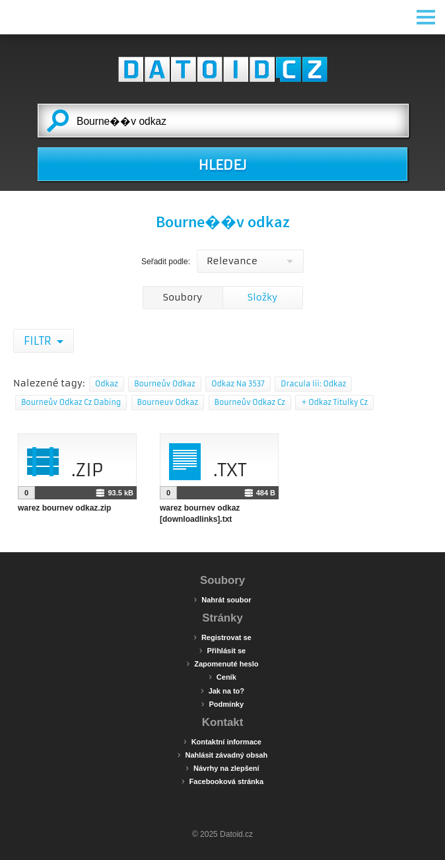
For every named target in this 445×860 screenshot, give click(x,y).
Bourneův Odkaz (164, 383)
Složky (262, 297)
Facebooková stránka (222, 780)
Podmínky (222, 703)
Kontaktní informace (222, 741)
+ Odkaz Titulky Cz (334, 402)
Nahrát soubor (223, 599)
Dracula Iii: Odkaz (313, 383)
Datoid (222, 69)
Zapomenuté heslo (223, 663)
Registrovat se (222, 636)
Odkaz (106, 383)
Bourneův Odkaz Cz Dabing (71, 402)
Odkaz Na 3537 (238, 383)
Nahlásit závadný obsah (222, 754)
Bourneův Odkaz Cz (250, 402)
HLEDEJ (222, 165)
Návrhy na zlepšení (222, 767)
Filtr (38, 340)
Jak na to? (222, 690)
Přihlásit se (222, 650)
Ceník (222, 676)
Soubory (182, 297)
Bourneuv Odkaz (168, 402)
